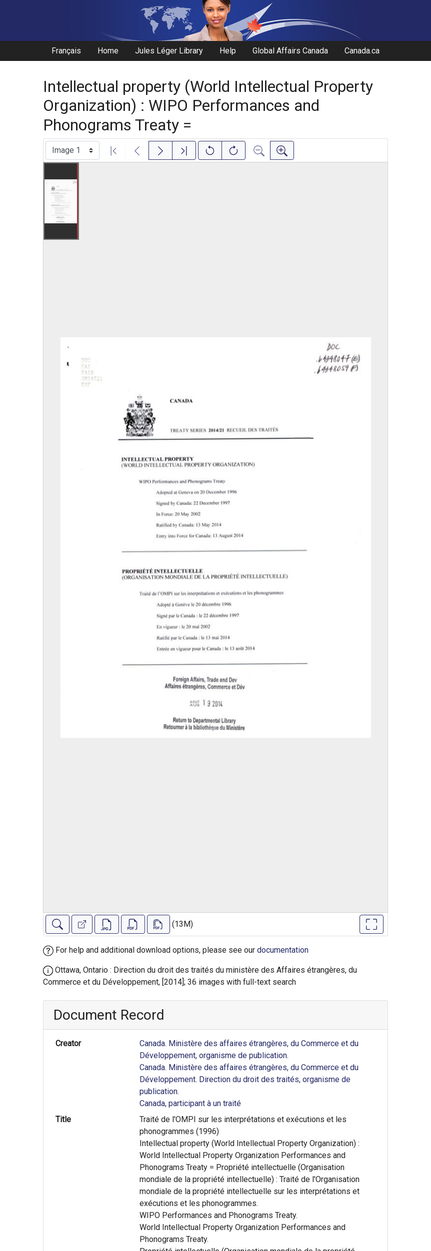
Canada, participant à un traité (190, 1103)
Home (108, 50)
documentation (282, 950)
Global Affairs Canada (290, 50)
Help (228, 50)
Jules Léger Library (169, 50)
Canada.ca (362, 50)
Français (66, 50)
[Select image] (73, 150)
